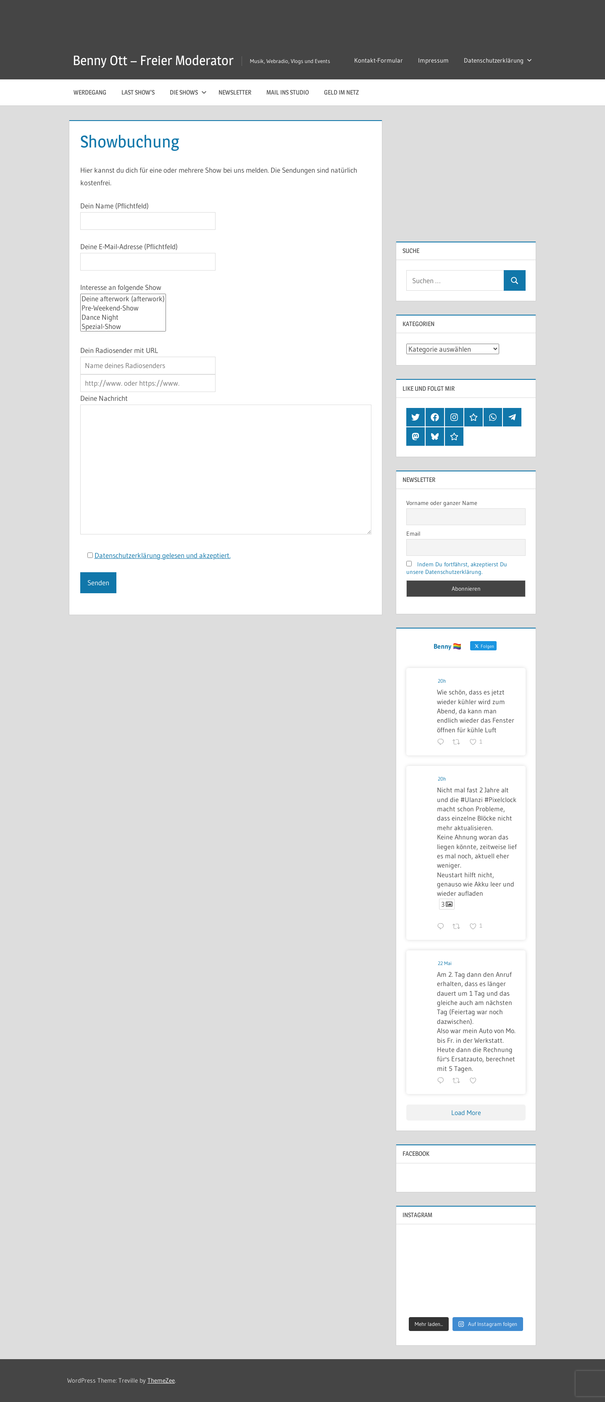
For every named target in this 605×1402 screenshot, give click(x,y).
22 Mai (445, 963)
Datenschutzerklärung (498, 60)
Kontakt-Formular (378, 60)
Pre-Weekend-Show (123, 308)
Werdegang (90, 92)
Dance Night (123, 317)
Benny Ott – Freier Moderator (153, 60)
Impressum (433, 60)
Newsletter (234, 92)
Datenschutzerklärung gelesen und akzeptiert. (163, 555)
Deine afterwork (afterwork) (123, 298)
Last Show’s (138, 92)
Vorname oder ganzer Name (441, 503)
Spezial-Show (123, 326)
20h (442, 681)
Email (413, 533)
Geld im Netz (341, 92)
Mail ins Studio (287, 92)
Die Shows (188, 92)
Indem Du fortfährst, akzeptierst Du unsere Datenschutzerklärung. (456, 568)
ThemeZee (161, 1380)
